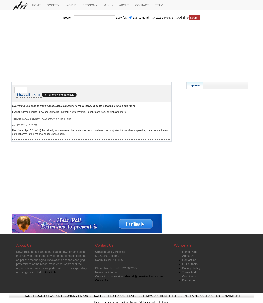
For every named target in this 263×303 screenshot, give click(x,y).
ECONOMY (90, 5)
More (108, 5)
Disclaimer (189, 280)
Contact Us (189, 260)
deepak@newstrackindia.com (144, 276)
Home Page (189, 251)
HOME (36, 5)
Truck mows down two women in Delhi (42, 119)
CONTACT (142, 5)
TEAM (159, 5)
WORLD (71, 5)
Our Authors (190, 264)
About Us (188, 256)
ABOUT (124, 5)
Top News (194, 85)
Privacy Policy (191, 268)
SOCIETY (53, 5)
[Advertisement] (131, 52)
